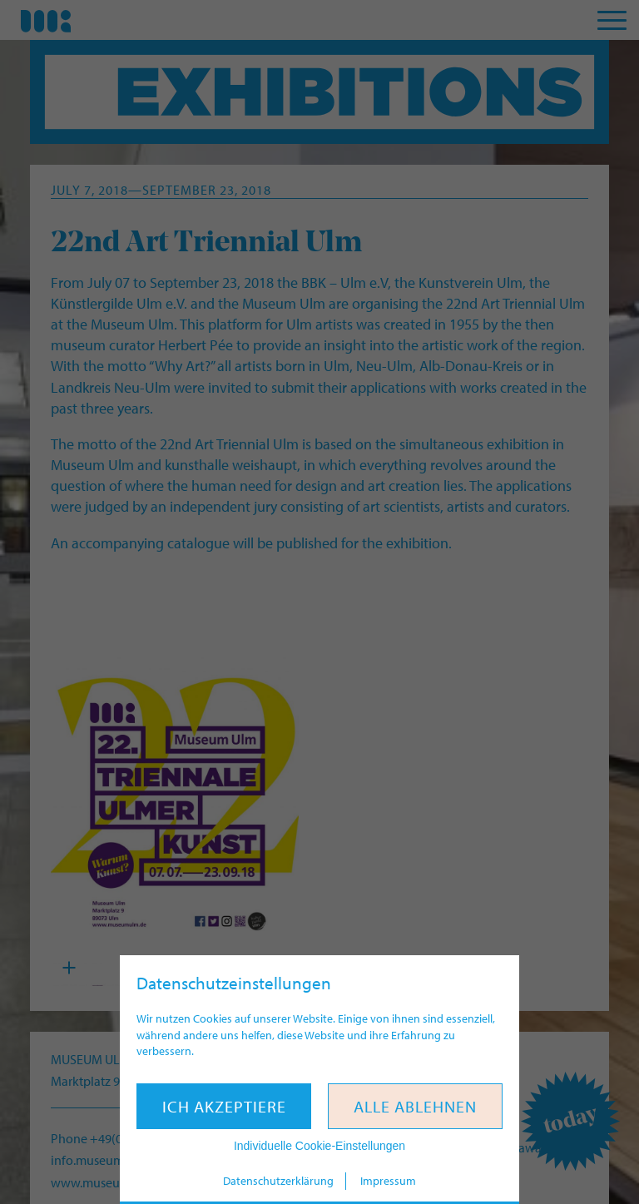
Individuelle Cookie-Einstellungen (319, 1145)
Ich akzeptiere (224, 1106)
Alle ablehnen (415, 1106)
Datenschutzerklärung (278, 1180)
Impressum (388, 1180)
